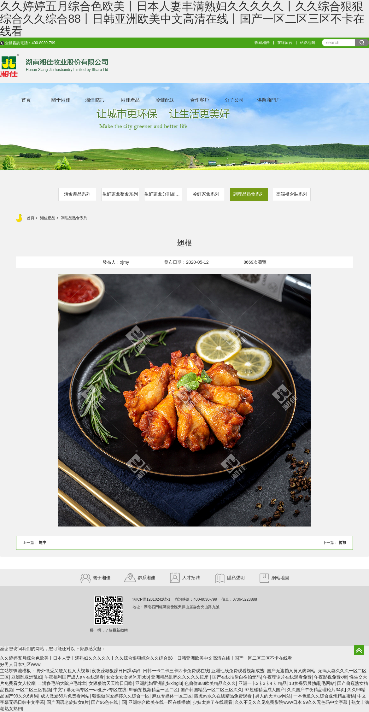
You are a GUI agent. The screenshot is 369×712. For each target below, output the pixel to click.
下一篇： (334, 542)
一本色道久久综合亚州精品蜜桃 (324, 695)
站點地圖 (307, 42)
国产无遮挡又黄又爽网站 (291, 670)
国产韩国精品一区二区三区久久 (211, 689)
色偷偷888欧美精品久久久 (210, 683)
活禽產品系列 (77, 194)
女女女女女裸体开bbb (127, 677)
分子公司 (234, 100)
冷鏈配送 (164, 100)
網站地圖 (274, 577)
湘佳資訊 (94, 100)
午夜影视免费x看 (330, 677)
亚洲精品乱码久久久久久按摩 (180, 677)
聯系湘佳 (139, 577)
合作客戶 (199, 100)
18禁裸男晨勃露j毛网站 (312, 683)
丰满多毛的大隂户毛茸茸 (62, 683)
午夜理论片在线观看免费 (287, 677)
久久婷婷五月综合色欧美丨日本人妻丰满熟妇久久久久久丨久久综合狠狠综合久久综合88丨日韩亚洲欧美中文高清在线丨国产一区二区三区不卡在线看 (146, 658)
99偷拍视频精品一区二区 (153, 689)
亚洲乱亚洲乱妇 (26, 677)
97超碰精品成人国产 (264, 689)
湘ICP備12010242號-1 (151, 599)
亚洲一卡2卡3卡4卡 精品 (262, 683)
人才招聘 (184, 577)
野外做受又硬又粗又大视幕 (63, 670)
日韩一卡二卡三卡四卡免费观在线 (176, 670)
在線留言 (284, 42)
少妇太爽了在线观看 (212, 702)
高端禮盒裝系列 (291, 194)
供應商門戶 (269, 100)
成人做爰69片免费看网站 (65, 695)
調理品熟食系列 (248, 194)
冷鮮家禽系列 (206, 194)
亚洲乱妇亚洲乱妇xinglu (158, 683)
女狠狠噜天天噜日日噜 (111, 683)
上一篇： (34, 542)
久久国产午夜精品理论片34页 (316, 689)
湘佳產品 (130, 100)
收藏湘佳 (262, 42)
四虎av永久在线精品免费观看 (223, 695)
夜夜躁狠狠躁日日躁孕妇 (116, 670)
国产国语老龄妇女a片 (68, 702)
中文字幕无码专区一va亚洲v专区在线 (89, 689)
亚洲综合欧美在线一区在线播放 (159, 702)
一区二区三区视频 (33, 689)
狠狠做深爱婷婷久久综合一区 (120, 695)
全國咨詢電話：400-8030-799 (27, 43)
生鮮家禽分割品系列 (163, 194)
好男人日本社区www (20, 664)
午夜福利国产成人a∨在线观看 (74, 677)
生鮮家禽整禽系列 (120, 194)
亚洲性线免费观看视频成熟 (237, 670)
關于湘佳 (60, 100)
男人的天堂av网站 (273, 695)
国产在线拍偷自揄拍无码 (236, 677)
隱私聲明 (229, 577)
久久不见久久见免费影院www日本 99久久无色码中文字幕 (292, 702)
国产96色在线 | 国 (108, 702)
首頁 (26, 100)
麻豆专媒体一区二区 (172, 695)
